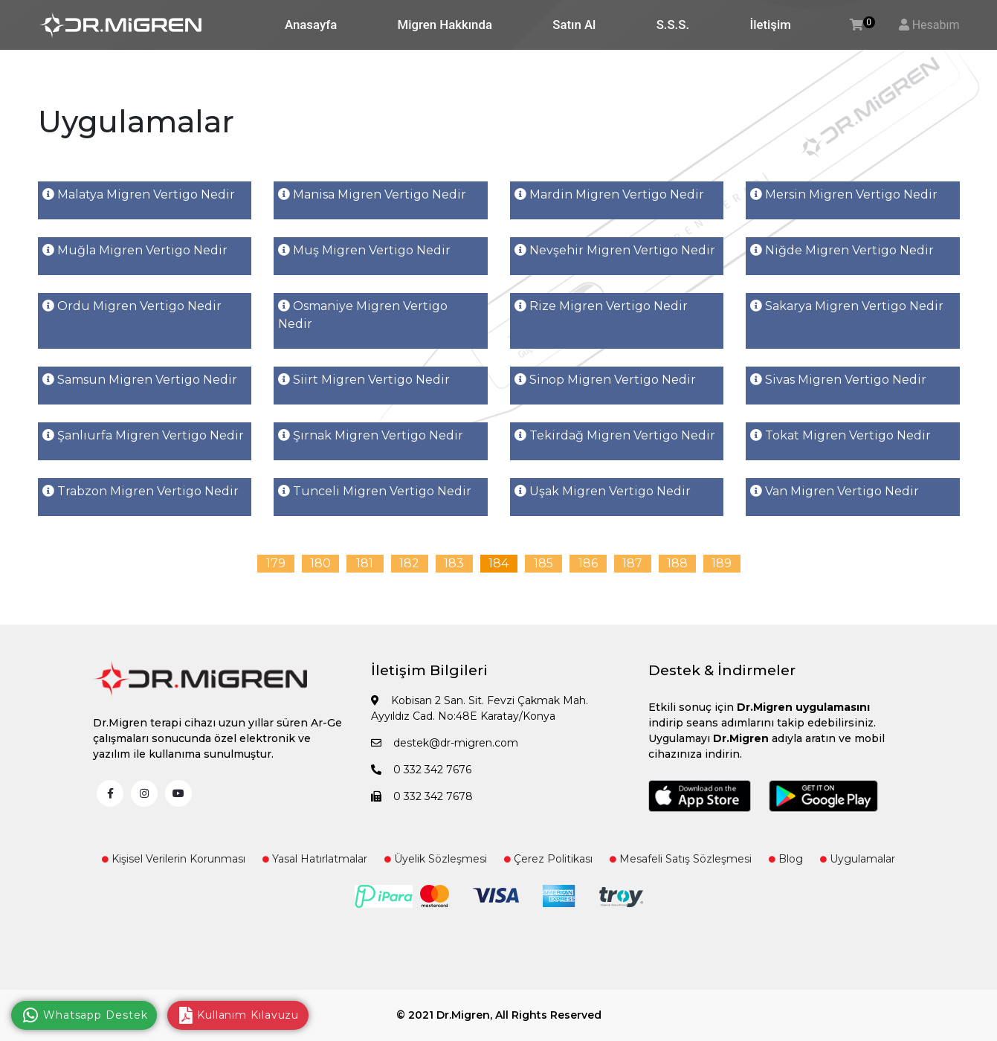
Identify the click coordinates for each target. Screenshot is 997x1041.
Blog (786, 859)
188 (677, 563)
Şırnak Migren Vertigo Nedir (370, 435)
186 (588, 563)
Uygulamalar (857, 859)
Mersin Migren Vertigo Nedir (844, 194)
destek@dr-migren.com (444, 743)
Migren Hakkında (445, 24)
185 (543, 563)
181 (364, 563)
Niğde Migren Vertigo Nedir (842, 250)
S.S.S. (672, 24)
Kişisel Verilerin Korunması (173, 859)
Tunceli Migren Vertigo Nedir (374, 491)
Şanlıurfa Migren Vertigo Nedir (143, 435)
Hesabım (936, 25)
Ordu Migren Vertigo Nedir (132, 306)
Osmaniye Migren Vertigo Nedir (363, 315)
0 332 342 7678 (422, 796)
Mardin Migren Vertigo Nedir (609, 194)
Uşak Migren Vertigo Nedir (602, 491)
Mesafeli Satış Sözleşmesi (681, 859)
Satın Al (574, 24)
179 (275, 563)
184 (498, 563)
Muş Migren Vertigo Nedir (364, 250)
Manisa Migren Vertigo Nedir (372, 194)
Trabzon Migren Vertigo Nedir (140, 491)
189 (722, 563)
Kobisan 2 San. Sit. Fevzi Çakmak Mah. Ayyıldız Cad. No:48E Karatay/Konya (479, 708)
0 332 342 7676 (421, 769)
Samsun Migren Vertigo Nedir (139, 380)
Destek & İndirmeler (722, 670)
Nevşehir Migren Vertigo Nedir (614, 250)
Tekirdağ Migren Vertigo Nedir (614, 435)
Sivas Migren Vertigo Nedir (838, 380)
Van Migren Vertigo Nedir (834, 491)
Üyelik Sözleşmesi (435, 859)
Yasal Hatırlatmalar (314, 859)
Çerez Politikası (548, 859)
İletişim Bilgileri (429, 670)
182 (409, 563)
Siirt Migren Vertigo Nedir (364, 380)
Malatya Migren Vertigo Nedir (138, 194)
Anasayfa (311, 24)
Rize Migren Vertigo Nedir (601, 306)
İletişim (769, 24)
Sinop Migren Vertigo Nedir (605, 380)
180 (320, 563)
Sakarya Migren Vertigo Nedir (846, 306)
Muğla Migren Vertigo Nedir (135, 250)
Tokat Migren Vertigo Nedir (840, 435)
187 (632, 563)
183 (454, 563)
